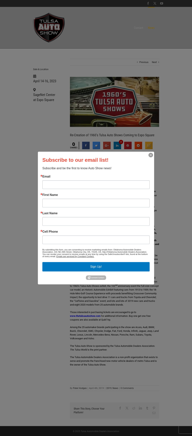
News (115, 388)
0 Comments (127, 388)
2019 (109, 388)
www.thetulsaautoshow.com (85, 316)
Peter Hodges (80, 388)
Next (154, 62)
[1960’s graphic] (114, 102)
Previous (143, 62)
